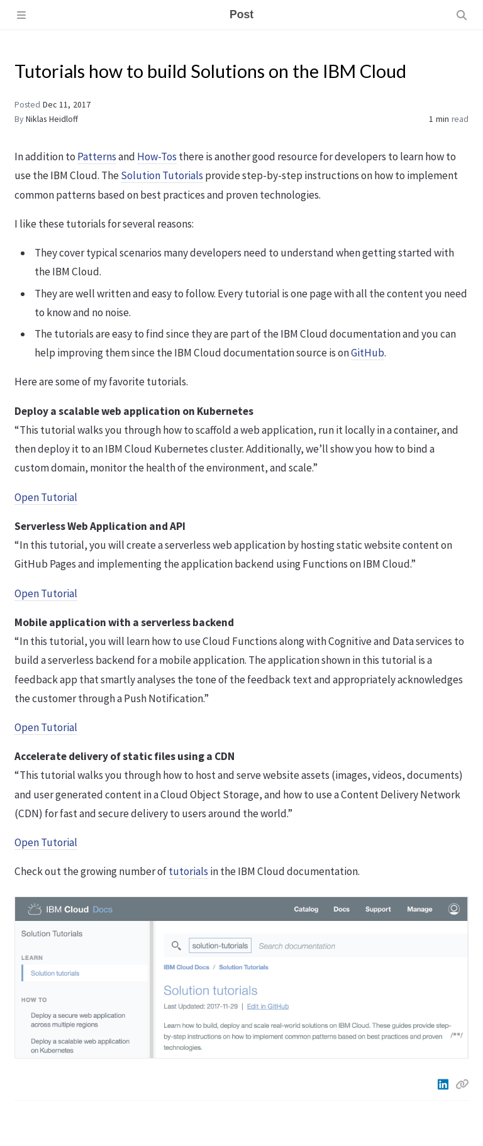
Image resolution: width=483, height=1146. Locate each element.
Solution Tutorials (162, 175)
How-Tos (157, 156)
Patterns (96, 156)
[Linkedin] (444, 1084)
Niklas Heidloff (52, 119)
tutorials (188, 871)
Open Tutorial (45, 497)
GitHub (367, 353)
